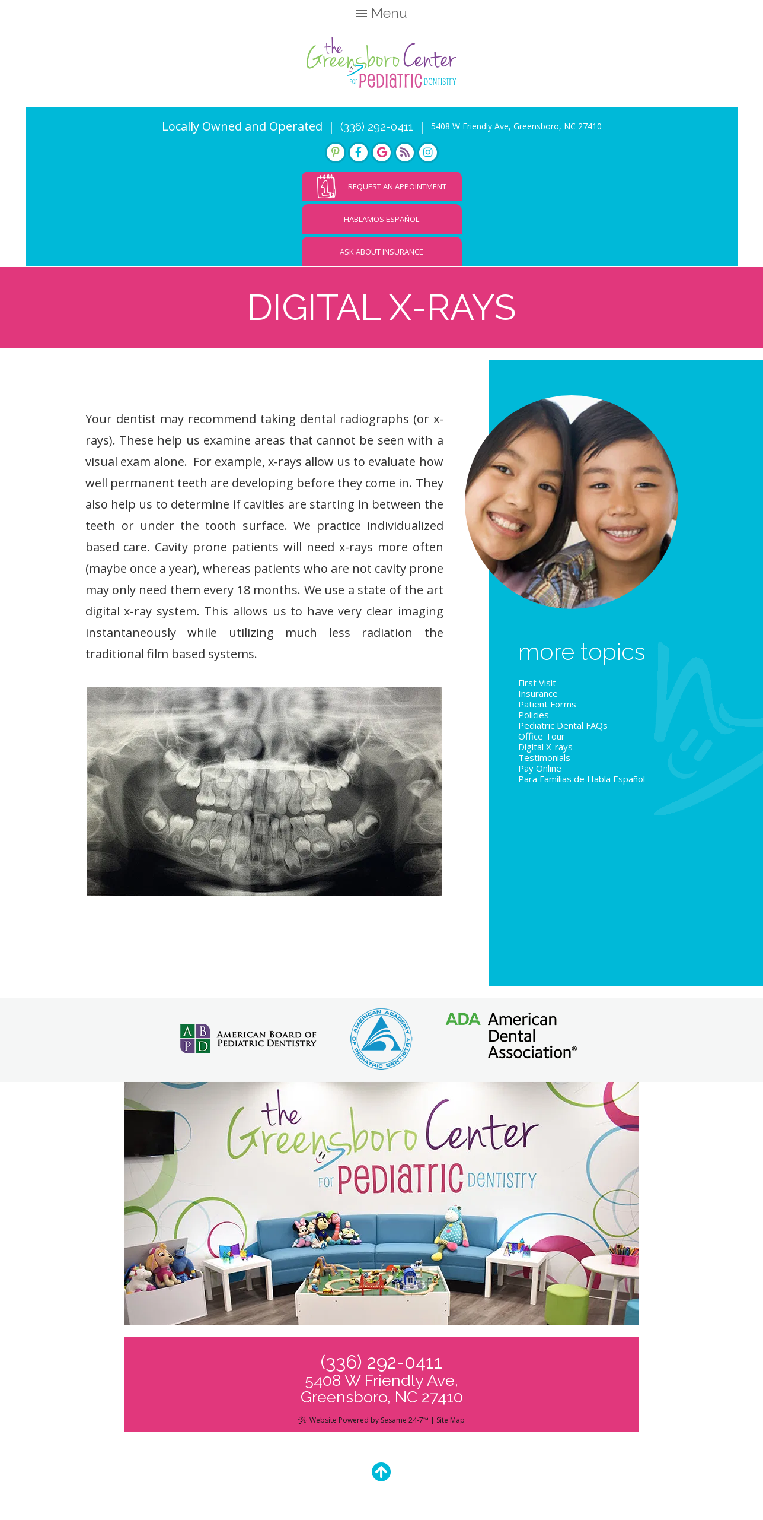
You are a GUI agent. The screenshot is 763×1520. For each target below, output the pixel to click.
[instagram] (428, 156)
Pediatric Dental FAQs (563, 728)
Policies (533, 718)
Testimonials (544, 761)
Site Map (450, 1424)
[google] (381, 156)
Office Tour (541, 739)
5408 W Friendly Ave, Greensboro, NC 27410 (516, 129)
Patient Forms (547, 707)
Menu (381, 13)
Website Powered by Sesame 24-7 (363, 1424)
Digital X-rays (545, 750)
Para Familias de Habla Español (581, 782)
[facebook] (358, 156)
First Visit (537, 686)
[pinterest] (335, 156)
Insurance (538, 696)
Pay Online (539, 771)
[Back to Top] (381, 1475)
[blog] (405, 156)
